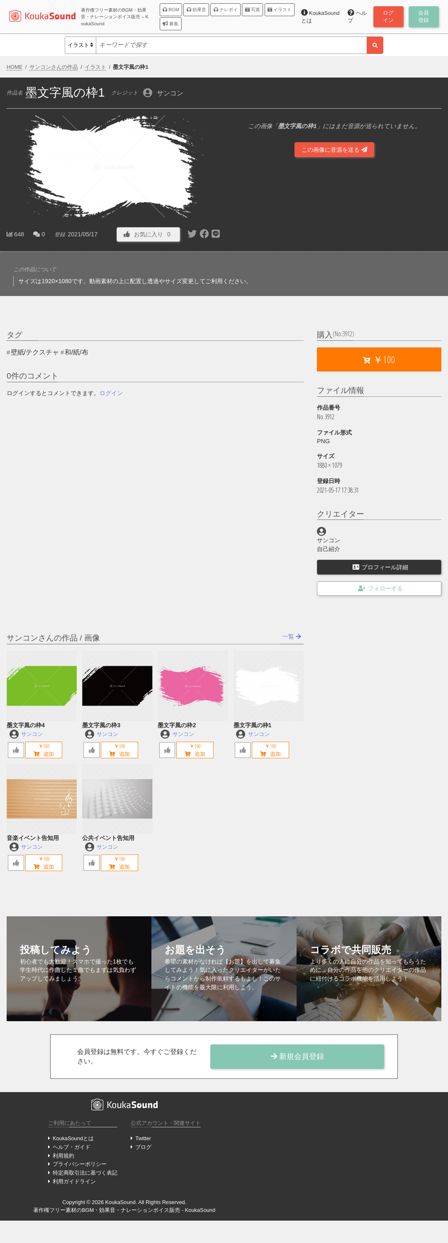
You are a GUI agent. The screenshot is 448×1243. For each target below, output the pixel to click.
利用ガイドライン (74, 1181)
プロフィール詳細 (380, 567)
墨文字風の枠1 (253, 725)
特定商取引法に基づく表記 (85, 1173)
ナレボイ (226, 9)
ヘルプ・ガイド (71, 1147)
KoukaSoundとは (73, 1138)
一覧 (291, 636)
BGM (171, 9)
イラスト (280, 9)
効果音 (196, 9)
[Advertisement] (334, 217)
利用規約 (63, 1156)
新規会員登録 (297, 1056)
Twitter (143, 1138)
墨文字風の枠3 (101, 725)
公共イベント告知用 (108, 838)
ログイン (111, 393)
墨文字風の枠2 (177, 725)
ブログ (143, 1147)
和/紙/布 (76, 352)
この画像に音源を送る (334, 149)
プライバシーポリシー (80, 1164)
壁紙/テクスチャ (35, 352)
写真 (252, 9)
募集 (170, 23)
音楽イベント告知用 (33, 838)
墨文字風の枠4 (26, 725)
